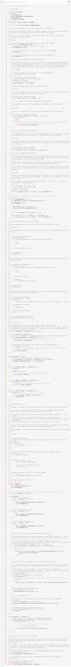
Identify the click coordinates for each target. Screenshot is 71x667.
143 (6, 217)
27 (6, 44)
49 (6, 77)
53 (6, 83)
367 (6, 549)
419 (6, 627)
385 (6, 576)
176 (6, 266)
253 (6, 380)
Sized (30, 44)
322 (6, 482)
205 (6, 309)
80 (6, 123)
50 (6, 78)
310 (6, 465)
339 (6, 508)
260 (6, 390)
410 (6, 613)
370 (6, 554)
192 (6, 289)
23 (6, 38)
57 (6, 89)
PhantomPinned (28, 16)
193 (6, 291)
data (21, 340)
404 (6, 604)
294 (6, 441)
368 (6, 551)
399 (6, 597)
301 (6, 451)
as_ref (20, 374)
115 (6, 175)
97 (6, 148)
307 (6, 460)
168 (6, 254)
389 (6, 582)
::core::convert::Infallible (46, 551)
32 (6, 52)
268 (6, 402)
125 (6, 190)
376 (6, 563)
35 (6, 56)
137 (6, 208)
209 (6, 315)
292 (6, 438)
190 (6, 286)
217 (6, 326)
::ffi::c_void (16, 12)
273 (6, 410)
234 (6, 352)
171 (6, 258)
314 (6, 471)
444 (6, 664)
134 (6, 203)
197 (6, 297)
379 (6, 567)
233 (6, 350)
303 (6, 454)
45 (6, 71)
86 (6, 132)
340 (6, 509)
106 (6, 162)
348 (6, 521)
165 (6, 249)
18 (6, 31)
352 (6, 527)
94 (6, 144)
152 (6, 230)
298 (6, 447)
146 (6, 221)
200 (6, 301)
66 (6, 102)
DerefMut (21, 19)
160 (6, 242)
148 (6, 224)
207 (6, 312)
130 (6, 197)
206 (6, 310)
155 (6, 234)
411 (6, 615)
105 (6, 160)
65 (6, 101)
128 (6, 194)
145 (6, 219)
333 (6, 499)
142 (6, 215)
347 (6, 520)
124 (6, 188)
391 (6, 585)
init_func (21, 552)
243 (6, 365)
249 (6, 374)
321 (6, 481)
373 (6, 558)
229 (6, 344)
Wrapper (25, 22)
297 (6, 445)
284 (6, 426)
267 (6, 401)
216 (6, 325)
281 (6, 422)
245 (6, 368)
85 (6, 130)
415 (6, 621)
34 (6, 55)
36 (6, 58)
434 (6, 649)
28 (6, 46)
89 (6, 136)
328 (6, 491)
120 (6, 182)
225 (6, 338)
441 (6, 659)
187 (6, 282)
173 (6, 261)
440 (6, 658)
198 (6, 298)
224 (6, 337)
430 (6, 643)
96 (6, 147)
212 (6, 319)
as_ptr (34, 208)
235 (6, 353)
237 (6, 356)
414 (6, 619)
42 (6, 66)
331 (6, 496)
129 (6, 196)
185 (6, 279)
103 (6, 157)
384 (6, 575)
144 (6, 218)
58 (6, 90)
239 (6, 359)
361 (6, 540)
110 (6, 167)
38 (6, 61)
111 (6, 169)
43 (6, 68)
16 (6, 28)
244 (6, 367)
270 (6, 405)
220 (6, 331)
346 (6, 518)
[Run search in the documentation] (35, 2)
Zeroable (31, 22)
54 (6, 84)
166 (6, 251)
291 (6, 436)
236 (6, 355)
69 (6, 107)
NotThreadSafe (18, 653)
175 (6, 264)
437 (6, 653)
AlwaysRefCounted (34, 25)
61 (6, 95)
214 (6, 322)
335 (6, 502)
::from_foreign (29, 124)
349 (6, 523)
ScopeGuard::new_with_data (21, 361)
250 (6, 375)
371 (6, 555)
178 (6, 269)
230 (6, 346)
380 (6, 569)
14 (6, 25)
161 (6, 243)
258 (6, 387)
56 (6, 87)
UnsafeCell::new (24, 502)
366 (6, 548)
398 (6, 595)
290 (6, 435)
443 (6, 662)
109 (6, 166)
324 (6, 485)
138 (6, 209)
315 (6, 472)
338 (6, 506)
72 (6, 111)
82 (6, 126)
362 (6, 542)
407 (6, 609)
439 (6, 656)
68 (6, 105)
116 (6, 176)
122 (6, 185)
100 (6, 153)
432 (6, 646)
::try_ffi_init (18, 621)
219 (6, 329)
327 (6, 490)
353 (6, 529)
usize (25, 47)
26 (6, 43)
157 (6, 237)
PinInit (20, 22)
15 (6, 26)
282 (6, 423)
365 (6, 546)
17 (6, 29)
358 (6, 536)
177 (6, 267)
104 (6, 159)
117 (6, 178)
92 (6, 141)
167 (6, 252)
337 (6, 505)
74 (6, 114)
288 (6, 432)
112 (6, 170)
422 (6, 631)
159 (6, 240)
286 (6, 429)
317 (6, 475)
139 (6, 211)
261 (6, 392)
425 (6, 635)
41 (6, 65)
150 (6, 227)
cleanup (40, 361)
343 (6, 514)
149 (6, 225)
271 (6, 407)
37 (6, 59)
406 (6, 607)
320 (6, 479)
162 (6, 245)
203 (6, 306)
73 (6, 113)
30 (6, 49)
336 (6, 503)
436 (6, 652)
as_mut (22, 384)
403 (6, 603)
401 (6, 600)
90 (6, 138)
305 (6, 457)
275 (6, 413)
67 (6, 104)
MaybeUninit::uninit (35, 514)
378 (6, 566)
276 (6, 414)
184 (6, 277)
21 (6, 35)
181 (6, 273)
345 (6, 517)
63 (6, 98)
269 (6, 404)
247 (6, 371)
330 (6, 494)
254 (6, 381)
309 (6, 463)
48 (6, 75)
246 (6, 370)
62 (6, 96)
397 (6, 594)
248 (6, 373)
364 (6, 545)
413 (6, 618)
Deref (16, 19)
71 (6, 110)
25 (6, 41)
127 (6, 193)
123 (6, 187)
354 (6, 530)
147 (6, 222)
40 (6, 64)
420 (6, 628)
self (14, 350)
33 (6, 53)
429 (6, 641)
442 (6, 661)
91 (6, 139)
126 (6, 191)
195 (6, 294)
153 (6, 231)
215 (6, 323)
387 (6, 579)
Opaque (17, 484)
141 (6, 214)
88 (6, 135)
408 (6, 610)
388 (6, 581)
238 (6, 358)
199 (6, 300)
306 (6, 459)
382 (6, 572)
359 (6, 537)
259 (6, 389)
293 (6, 439)
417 (6, 624)
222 (6, 334)
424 (6, 634)
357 (6, 534)
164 (6, 248)
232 (6, 349)
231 (6, 347)
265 (6, 398)
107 (6, 163)
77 (6, 118)
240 (6, 361)
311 (6, 466)
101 (6, 154)
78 (6, 120)
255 (6, 383)
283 (6, 425)
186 (6, 280)
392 (6, 586)
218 (6, 328)
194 (6, 292)
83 (6, 127)
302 (6, 453)
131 (6, 199)
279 (6, 419)
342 (6, 512)
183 (6, 276)
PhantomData (19, 16)
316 (6, 474)
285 (6, 427)
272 (6, 408)
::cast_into (29, 552)
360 (6, 539)
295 (6, 442)
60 (6, 93)
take (19, 350)
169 (6, 255)
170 (6, 257)
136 (6, 206)
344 (6, 515)
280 (6, 420)
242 (6, 364)
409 (6, 612)
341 (6, 511)
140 (6, 212)
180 (6, 271)
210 (6, 316)
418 (6, 625)
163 (6, 246)
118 (6, 179)
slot (35, 552)
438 (6, 655)
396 (6, 592)
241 (6, 362)
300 (6, 450)
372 (6, 557)
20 (6, 34)
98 (6, 150)
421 (6, 630)
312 (6, 468)
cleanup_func (27, 340)
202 (6, 304)
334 (6, 500)
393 (6, 588)
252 (6, 378)
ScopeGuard (18, 331)
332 (6, 497)
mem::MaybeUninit (16, 17)
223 (6, 335)
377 (6, 564)
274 (6, 411)
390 (6, 583)
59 (6, 92)
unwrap (24, 350)
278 (6, 417)
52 (6, 81)
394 (6, 589)
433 (6, 647)
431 (6, 644)
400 (6, 598)
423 (6, 633)
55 (6, 86)
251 (6, 377)
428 (6, 640)
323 (6, 484)
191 (6, 288)
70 (6, 108)
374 (6, 560)
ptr (37, 124)
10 (6, 19)
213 (6, 321)
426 (6, 637)
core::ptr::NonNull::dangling (21, 208)
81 (6, 124)
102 (6, 156)
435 (6, 650)
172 (6, 260)
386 (6, 578)
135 (6, 205)
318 (6, 477)
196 (6, 295)
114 (6, 173)
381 (6, 570)
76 (6, 117)
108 (6, 165)
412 (6, 616)
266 (6, 399)
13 (6, 23)
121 (6, 184)
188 (6, 283)
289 (6, 433)
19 (6, 32)
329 (6, 493)
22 (6, 37)
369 (6, 552)
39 (6, 62)
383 (6, 573)
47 (6, 74)
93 (6, 142)
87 (6, 133)
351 (6, 526)
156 (6, 236)
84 (6, 129)
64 (6, 99)
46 (6, 72)
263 (6, 395)
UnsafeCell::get (17, 591)
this (27, 603)
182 (6, 274)
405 (6, 606)
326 (6, 488)
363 (6, 543)
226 (6, 340)
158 (6, 239)
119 (6, 181)
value (41, 502)
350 (6, 524)
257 (6, 386)
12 (6, 22)
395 (6, 591)
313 (6, 469)
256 (6, 384)
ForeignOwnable (23, 44)
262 (6, 393)
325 (6, 487)
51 (6, 80)
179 (6, 270)
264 (6, 396)
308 (6, 462)
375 (6, 561)
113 (6, 172)
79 (6, 121)
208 (6, 313)
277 (6, 416)
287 (6, 430)
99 (6, 151)
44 (6, 69)
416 (6, 622)
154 (6, 233)
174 (6, 263)
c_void (31, 83)
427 (6, 638)
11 (6, 20)
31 (6, 50)
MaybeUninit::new (35, 502)
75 (6, 116)
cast (32, 591)
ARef (27, 25)
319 (6, 478)
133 (6, 202)
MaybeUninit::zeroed (35, 526)
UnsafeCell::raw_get (19, 603)
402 (6, 601)
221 (6, 332)
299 (6, 448)
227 (6, 341)
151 (6, 228)
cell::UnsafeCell (16, 14)
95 (6, 145)
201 (6, 303)
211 (6, 318)
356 (6, 533)
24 (6, 40)
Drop (23, 390)
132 (6, 200)
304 (6, 456)
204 (6, 307)
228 (6, 343)
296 (6, 444)
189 (6, 285)
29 (6, 47)
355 (6, 531)
